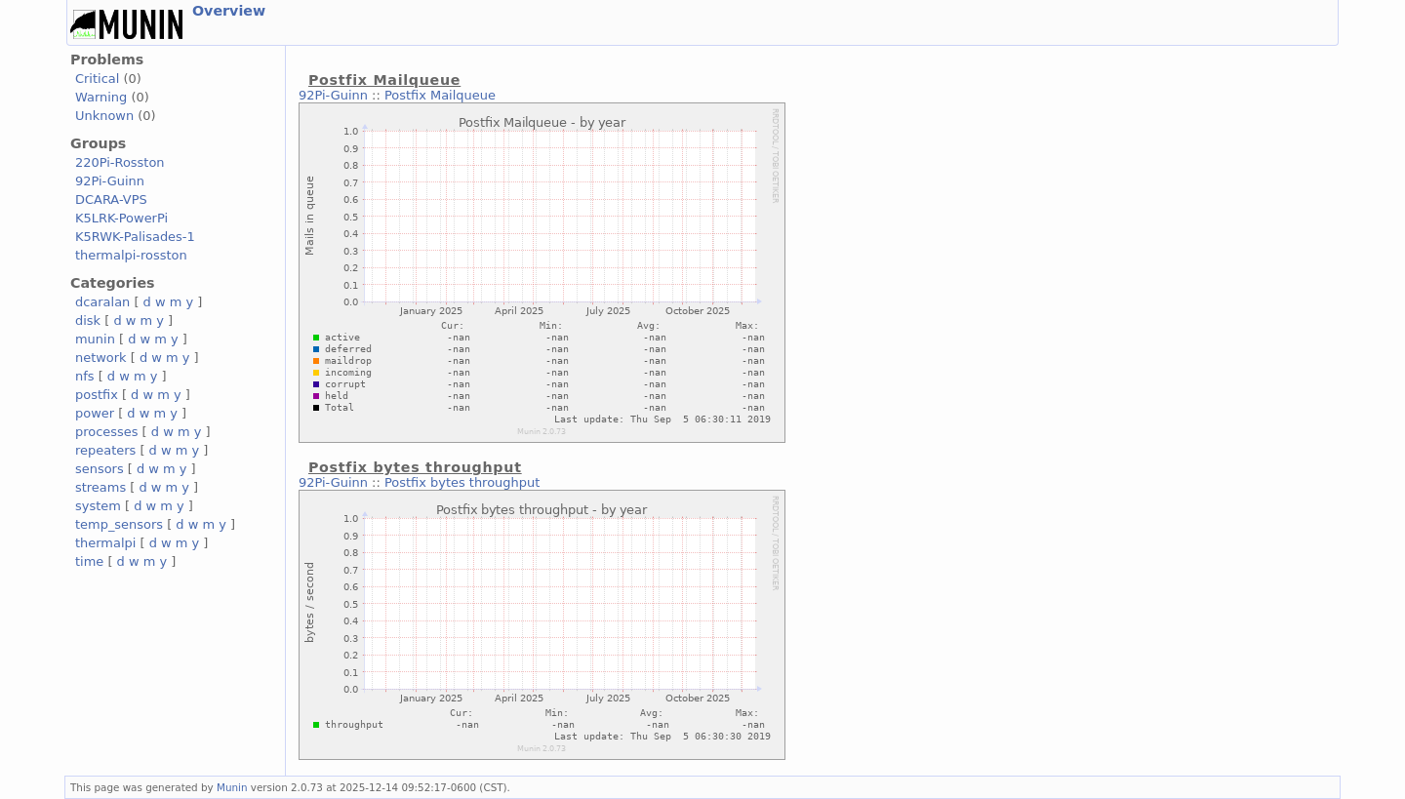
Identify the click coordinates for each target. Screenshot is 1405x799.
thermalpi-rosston (131, 255)
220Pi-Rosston (120, 162)
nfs (85, 376)
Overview (228, 11)
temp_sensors (119, 524)
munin (95, 339)
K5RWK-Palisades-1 (135, 236)
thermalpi (105, 543)
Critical (97, 78)
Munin (232, 787)
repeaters (105, 450)
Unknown (104, 115)
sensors (99, 468)
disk (87, 320)
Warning (101, 97)
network (101, 357)
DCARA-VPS (111, 199)
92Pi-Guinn (109, 181)
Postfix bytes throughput (462, 482)
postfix (96, 394)
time (89, 561)
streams (100, 487)
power (94, 413)
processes (107, 431)
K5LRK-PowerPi (121, 218)
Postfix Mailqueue (440, 95)
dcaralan (102, 302)
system (98, 506)
